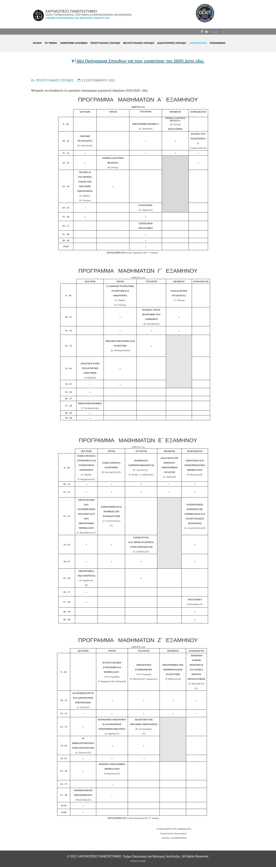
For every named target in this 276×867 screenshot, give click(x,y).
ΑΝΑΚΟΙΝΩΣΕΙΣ (198, 43)
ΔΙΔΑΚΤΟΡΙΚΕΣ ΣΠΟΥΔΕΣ (171, 43)
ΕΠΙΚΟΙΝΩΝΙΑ (217, 43)
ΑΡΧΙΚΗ (37, 43)
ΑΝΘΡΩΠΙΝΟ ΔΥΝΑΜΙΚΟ (73, 43)
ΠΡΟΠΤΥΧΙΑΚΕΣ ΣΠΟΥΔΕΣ (105, 43)
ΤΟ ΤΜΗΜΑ (51, 43)
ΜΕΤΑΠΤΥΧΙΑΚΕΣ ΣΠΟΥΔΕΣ (138, 43)
